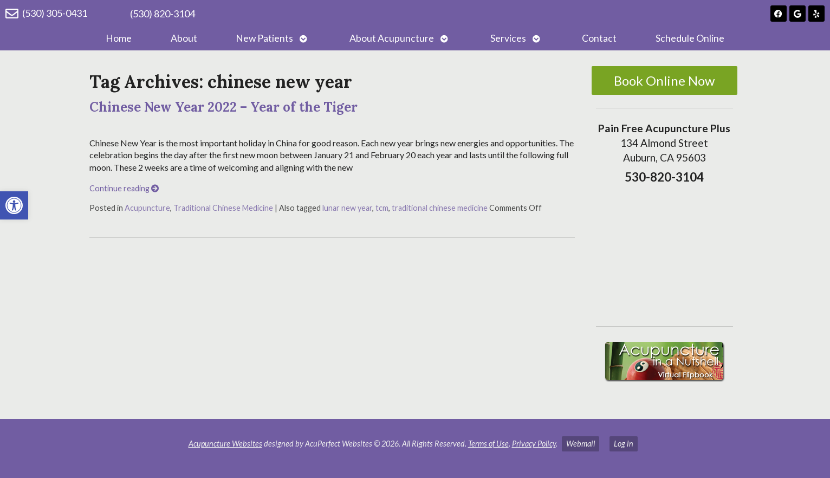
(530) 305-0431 (54, 13)
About (184, 38)
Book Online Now (664, 80)
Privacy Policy (534, 443)
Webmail (580, 443)
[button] (14, 205)
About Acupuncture (391, 38)
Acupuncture (147, 207)
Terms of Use (488, 443)
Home (119, 38)
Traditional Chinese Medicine (223, 207)
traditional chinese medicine (440, 207)
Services (508, 38)
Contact (599, 38)
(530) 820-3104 (162, 14)
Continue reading (124, 188)
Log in (623, 443)
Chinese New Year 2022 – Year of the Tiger (223, 107)
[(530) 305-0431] (11, 13)
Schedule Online (690, 38)
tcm (381, 207)
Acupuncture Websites (225, 443)
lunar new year (347, 207)
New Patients (264, 38)
